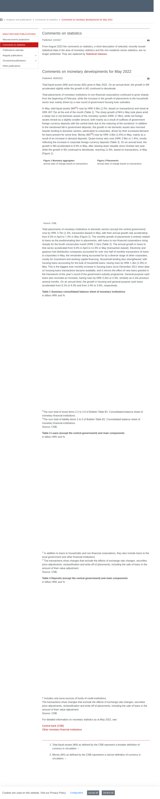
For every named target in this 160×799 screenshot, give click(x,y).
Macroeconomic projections (16, 39)
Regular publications (13, 55)
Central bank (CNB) (53, 643)
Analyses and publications (19, 19)
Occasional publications (14, 60)
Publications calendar (13, 50)
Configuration (76, 793)
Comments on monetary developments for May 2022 (87, 19)
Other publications (11, 66)
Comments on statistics (46, 19)
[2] (91, 134)
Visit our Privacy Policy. (53, 793)
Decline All (108, 793)
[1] (76, 107)
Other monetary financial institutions (62, 647)
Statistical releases (96, 54)
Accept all (93, 793)
